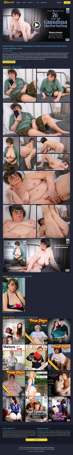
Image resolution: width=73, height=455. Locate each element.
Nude (23, 59)
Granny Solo (59, 56)
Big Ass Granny (34, 53)
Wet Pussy (42, 59)
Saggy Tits (27, 59)
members (59, 2)
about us (30, 2)
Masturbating (30, 57)
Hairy (4, 57)
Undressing (36, 59)
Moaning (61, 57)
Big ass (28, 53)
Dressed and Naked (57, 54)
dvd (38, 2)
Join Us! (67, 2)
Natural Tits (9, 59)
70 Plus (21, 53)
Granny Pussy (45, 56)
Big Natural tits (48, 53)
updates (18, 2)
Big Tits (67, 53)
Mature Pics (49, 57)
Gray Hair (65, 56)
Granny (26, 56)
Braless (13, 54)
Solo (32, 59)
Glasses (5, 56)
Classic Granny (26, 54)
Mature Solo (55, 57)
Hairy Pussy (9, 57)
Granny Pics (32, 56)
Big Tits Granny (6, 54)
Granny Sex (53, 56)
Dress (49, 54)
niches (24, 2)
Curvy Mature (44, 54)
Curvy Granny (37, 54)
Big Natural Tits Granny (58, 53)
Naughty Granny (17, 59)
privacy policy (50, 449)
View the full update (9, 62)
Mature (43, 57)
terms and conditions (39, 449)
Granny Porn (38, 56)
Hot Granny (15, 57)
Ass (24, 53)
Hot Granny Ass (22, 57)
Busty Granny (18, 54)
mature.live (44, 2)
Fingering (64, 54)
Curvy (32, 54)
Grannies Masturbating (18, 56)
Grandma (9, 56)
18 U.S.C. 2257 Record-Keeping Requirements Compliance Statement (36, 447)
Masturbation (37, 57)
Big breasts (41, 53)
